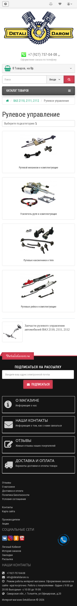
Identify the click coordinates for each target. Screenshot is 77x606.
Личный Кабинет (11, 547)
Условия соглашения (14, 499)
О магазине (8, 486)
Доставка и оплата (12, 491)
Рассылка (7, 559)
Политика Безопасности (15, 495)
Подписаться (37, 384)
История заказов (11, 551)
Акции (5, 523)
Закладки (7, 555)
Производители (11, 519)
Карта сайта (8, 511)
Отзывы (6, 482)
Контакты (7, 507)
